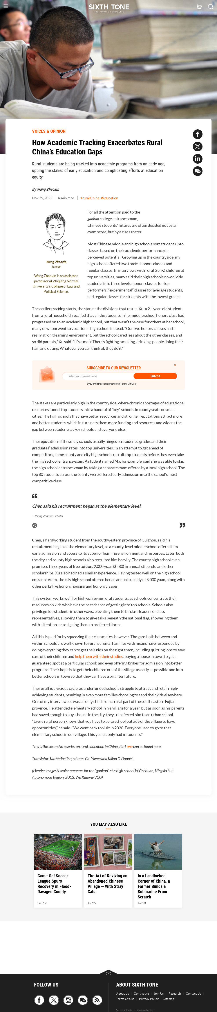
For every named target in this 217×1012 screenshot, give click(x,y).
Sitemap (168, 999)
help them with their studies (98, 656)
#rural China (89, 198)
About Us (122, 993)
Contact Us (193, 993)
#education (109, 198)
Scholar (56, 267)
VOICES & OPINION (48, 131)
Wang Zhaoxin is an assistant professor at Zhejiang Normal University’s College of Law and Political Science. (56, 283)
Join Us (159, 993)
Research (174, 993)
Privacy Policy (149, 999)
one (130, 746)
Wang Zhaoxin (48, 189)
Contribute (141, 993)
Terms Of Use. (128, 383)
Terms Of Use (125, 999)
